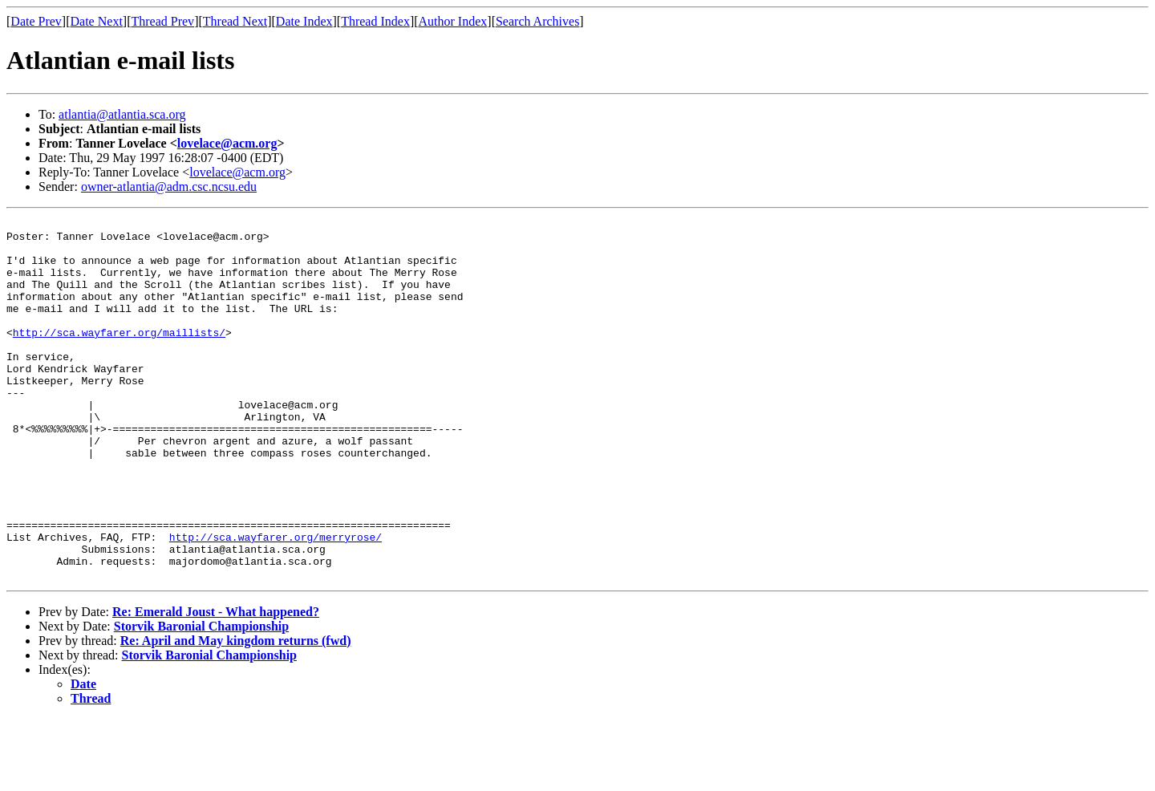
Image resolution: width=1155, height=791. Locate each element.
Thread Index (375, 21)
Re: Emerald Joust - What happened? (215, 684)
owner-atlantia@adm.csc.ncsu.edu (169, 186)
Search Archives (537, 21)
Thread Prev (162, 21)
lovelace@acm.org (227, 143)
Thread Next (235, 21)
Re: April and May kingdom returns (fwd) (235, 713)
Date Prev (36, 21)
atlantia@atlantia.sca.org (122, 114)
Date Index (304, 21)
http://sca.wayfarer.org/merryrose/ (275, 601)
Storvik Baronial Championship (201, 698)
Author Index (453, 21)
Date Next (97, 21)
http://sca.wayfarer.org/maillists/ (119, 356)
